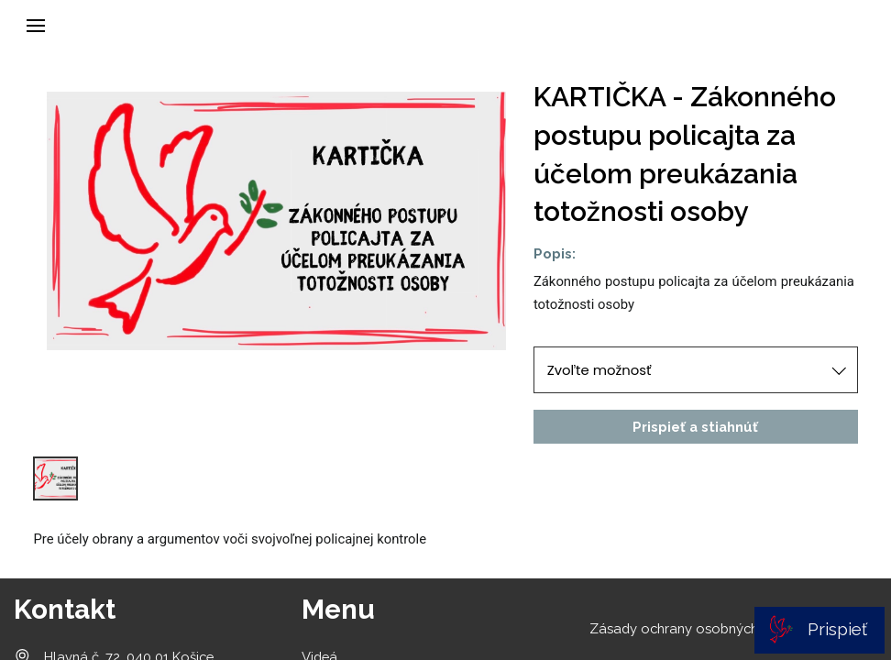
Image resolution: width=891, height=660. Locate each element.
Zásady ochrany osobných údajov (697, 628)
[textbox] (696, 293)
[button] (36, 26)
